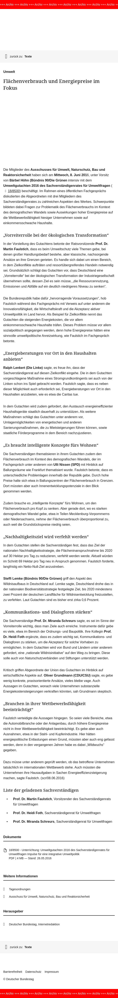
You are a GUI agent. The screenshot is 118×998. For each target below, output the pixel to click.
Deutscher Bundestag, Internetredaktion (34, 924)
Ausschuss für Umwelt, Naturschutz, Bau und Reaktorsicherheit (49, 896)
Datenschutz (33, 971)
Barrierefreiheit (12, 971)
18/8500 (11, 191)
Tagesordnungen (19, 889)
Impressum (52, 971)
